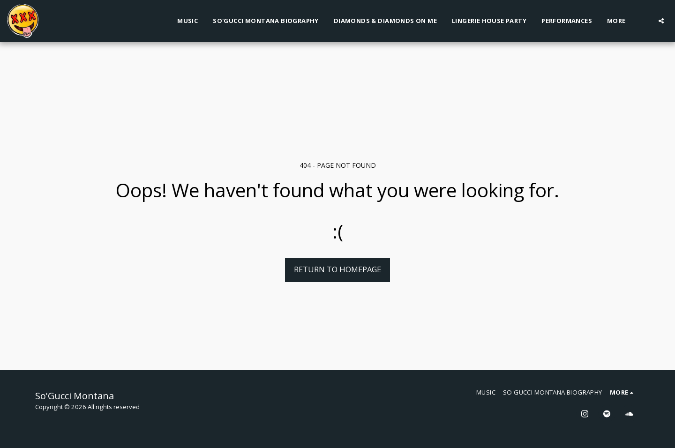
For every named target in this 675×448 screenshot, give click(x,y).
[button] (661, 21)
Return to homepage (337, 269)
